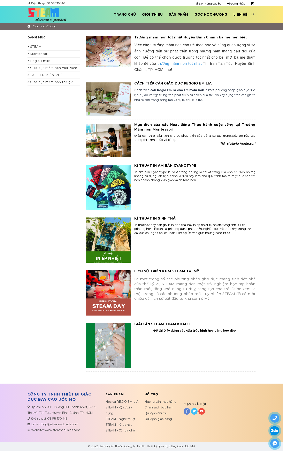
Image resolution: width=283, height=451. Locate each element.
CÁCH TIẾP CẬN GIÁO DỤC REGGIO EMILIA (173, 83)
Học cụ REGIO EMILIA (122, 402)
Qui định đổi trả (156, 413)
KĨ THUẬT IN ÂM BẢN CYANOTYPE (165, 166)
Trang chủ (125, 14)
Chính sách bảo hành (159, 407)
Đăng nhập (236, 3)
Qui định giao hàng (158, 419)
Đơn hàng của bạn (209, 3)
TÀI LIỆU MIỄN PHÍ (45, 75)
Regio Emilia (39, 61)
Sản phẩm (178, 14)
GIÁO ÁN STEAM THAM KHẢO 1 (162, 324)
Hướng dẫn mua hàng (160, 402)
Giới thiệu (152, 14)
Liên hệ (241, 14)
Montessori (38, 54)
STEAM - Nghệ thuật (120, 419)
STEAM (35, 47)
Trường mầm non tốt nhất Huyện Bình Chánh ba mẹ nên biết (190, 37)
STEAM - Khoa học (119, 425)
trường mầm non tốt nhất (180, 63)
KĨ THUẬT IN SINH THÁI (155, 218)
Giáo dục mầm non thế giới (51, 82)
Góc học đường (210, 14)
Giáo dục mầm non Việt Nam (52, 68)
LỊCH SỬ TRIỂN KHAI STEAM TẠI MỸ (166, 271)
